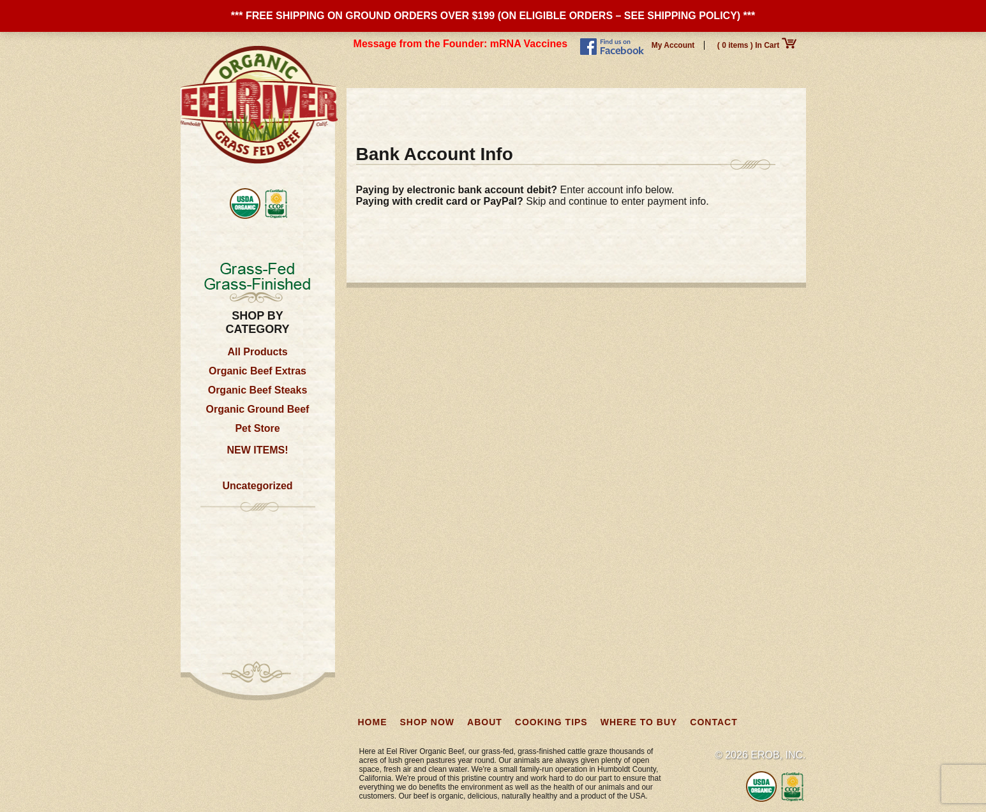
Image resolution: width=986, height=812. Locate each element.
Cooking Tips (569, 106)
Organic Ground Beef (258, 409)
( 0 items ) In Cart (756, 45)
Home (373, 106)
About (497, 106)
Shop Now (433, 106)
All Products (257, 351)
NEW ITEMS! (257, 450)
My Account (673, 45)
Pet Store (257, 428)
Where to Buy (662, 106)
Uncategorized (257, 485)
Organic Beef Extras (257, 370)
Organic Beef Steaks (258, 390)
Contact (743, 106)
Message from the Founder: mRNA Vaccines (461, 43)
